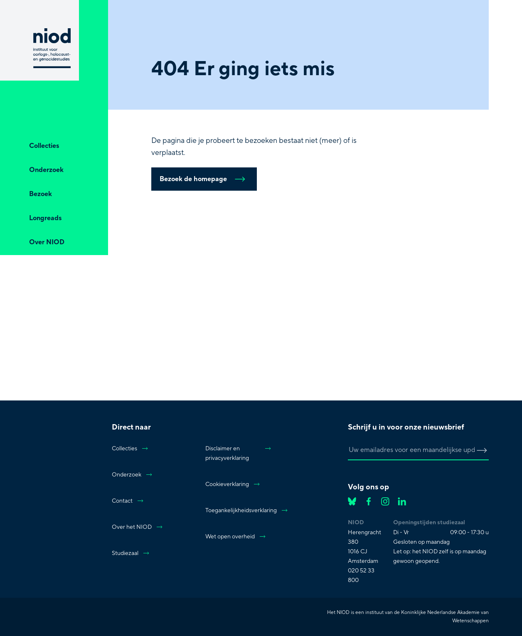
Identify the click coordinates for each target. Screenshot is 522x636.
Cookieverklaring (233, 484)
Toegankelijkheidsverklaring (238, 510)
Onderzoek (132, 475)
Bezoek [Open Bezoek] (40, 194)
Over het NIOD (137, 527)
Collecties (130, 448)
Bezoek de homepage (204, 179)
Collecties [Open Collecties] (44, 146)
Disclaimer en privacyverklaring (238, 453)
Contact (128, 501)
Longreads (45, 218)
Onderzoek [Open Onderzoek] (46, 170)
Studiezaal (131, 553)
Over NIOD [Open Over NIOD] (46, 242)
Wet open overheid (235, 536)
